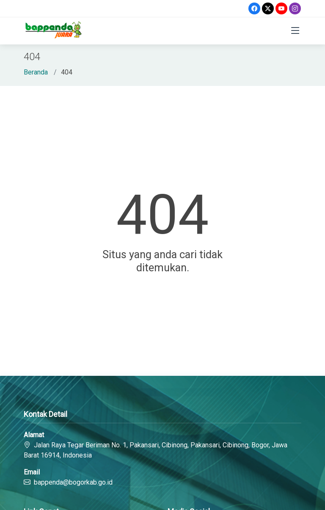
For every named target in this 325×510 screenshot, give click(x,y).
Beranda (36, 72)
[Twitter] (268, 8)
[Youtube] (281, 8)
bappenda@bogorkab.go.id (73, 482)
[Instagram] (295, 8)
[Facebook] (254, 8)
